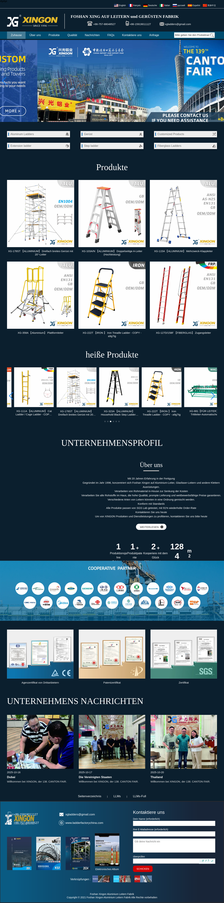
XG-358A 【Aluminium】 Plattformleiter (41, 332)
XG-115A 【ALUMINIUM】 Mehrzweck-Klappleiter (183, 251)
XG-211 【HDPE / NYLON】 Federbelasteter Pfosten (27, 413)
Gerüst (88, 134)
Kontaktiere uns (132, 35)
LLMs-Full (139, 796)
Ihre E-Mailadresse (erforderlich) (150, 829)
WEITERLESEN (151, 527)
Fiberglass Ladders (169, 145)
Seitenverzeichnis (89, 796)
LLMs (117, 796)
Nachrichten (92, 35)
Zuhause (16, 35)
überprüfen (139, 856)
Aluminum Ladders (22, 134)
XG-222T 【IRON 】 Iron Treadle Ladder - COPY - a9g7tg (112, 334)
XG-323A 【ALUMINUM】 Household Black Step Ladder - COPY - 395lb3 (154, 413)
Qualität (72, 35)
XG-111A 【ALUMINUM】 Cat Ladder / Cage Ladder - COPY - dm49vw (69, 413)
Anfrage (154, 35)
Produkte (54, 35)
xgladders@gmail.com (178, 24)
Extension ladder (20, 145)
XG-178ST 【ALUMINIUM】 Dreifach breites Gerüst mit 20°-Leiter (40, 253)
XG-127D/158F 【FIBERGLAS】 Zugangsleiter (183, 332)
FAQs (110, 35)
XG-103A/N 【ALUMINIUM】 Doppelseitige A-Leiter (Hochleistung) (112, 253)
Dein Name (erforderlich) (146, 819)
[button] (105, 119)
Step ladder (91, 145)
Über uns (35, 35)
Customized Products (171, 134)
